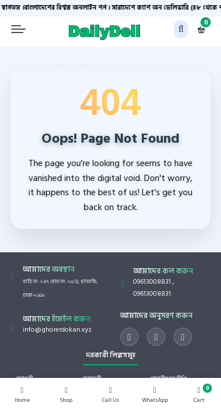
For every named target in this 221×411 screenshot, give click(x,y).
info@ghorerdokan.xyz (57, 329)
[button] (181, 29)
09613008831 (152, 281)
